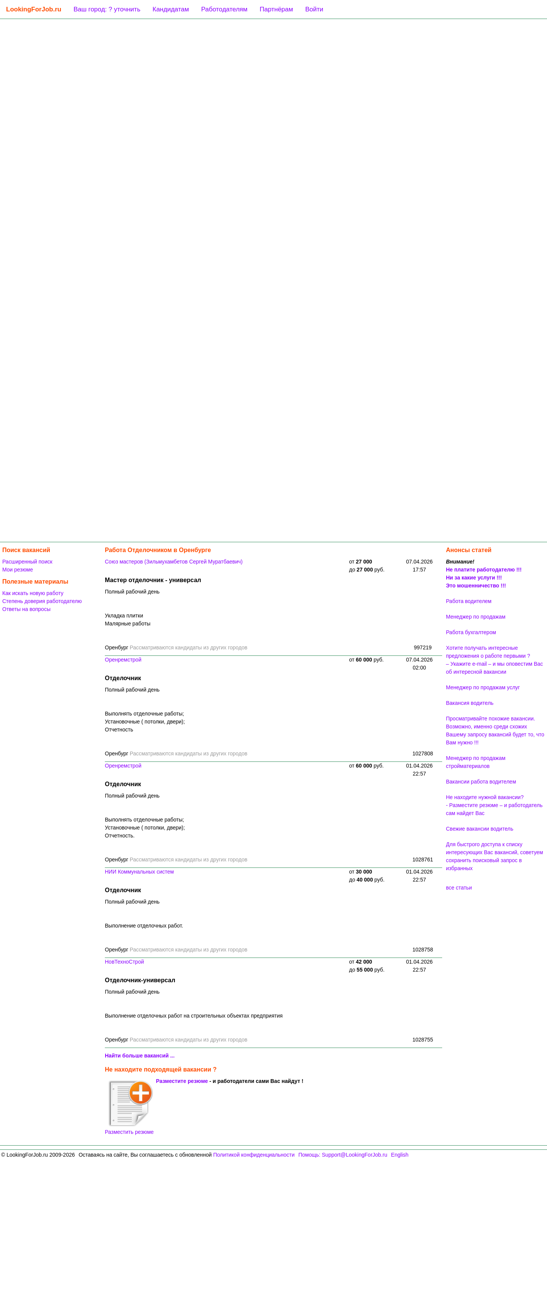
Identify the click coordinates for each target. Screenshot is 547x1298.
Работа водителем (469, 601)
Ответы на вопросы (26, 609)
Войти (314, 9)
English (399, 1155)
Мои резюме (17, 570)
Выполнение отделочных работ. (144, 926)
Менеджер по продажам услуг (483, 687)
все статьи (459, 888)
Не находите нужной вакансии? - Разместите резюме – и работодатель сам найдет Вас (494, 805)
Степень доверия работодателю (42, 601)
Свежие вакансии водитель (479, 829)
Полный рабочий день (132, 592)
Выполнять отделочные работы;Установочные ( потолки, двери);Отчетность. (145, 828)
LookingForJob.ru (33, 9)
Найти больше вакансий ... (140, 1056)
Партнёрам (276, 9)
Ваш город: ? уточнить (106, 9)
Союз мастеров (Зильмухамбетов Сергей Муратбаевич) (174, 562)
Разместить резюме (129, 1107)
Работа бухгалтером (471, 632)
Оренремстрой (123, 660)
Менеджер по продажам (476, 617)
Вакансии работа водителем (481, 782)
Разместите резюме (182, 1081)
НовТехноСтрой (124, 962)
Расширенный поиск (27, 562)
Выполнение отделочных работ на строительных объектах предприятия (194, 1016)
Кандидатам (171, 9)
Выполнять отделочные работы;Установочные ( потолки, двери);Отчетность (145, 722)
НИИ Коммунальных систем (139, 872)
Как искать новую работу (32, 593)
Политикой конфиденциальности (253, 1155)
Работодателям (224, 9)
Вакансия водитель (469, 703)
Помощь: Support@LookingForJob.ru (342, 1155)
